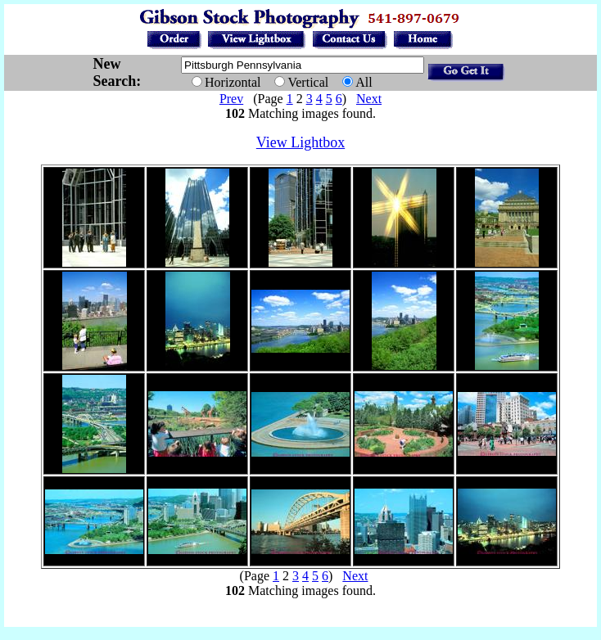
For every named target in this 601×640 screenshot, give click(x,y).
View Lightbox (300, 142)
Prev (231, 99)
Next (369, 99)
